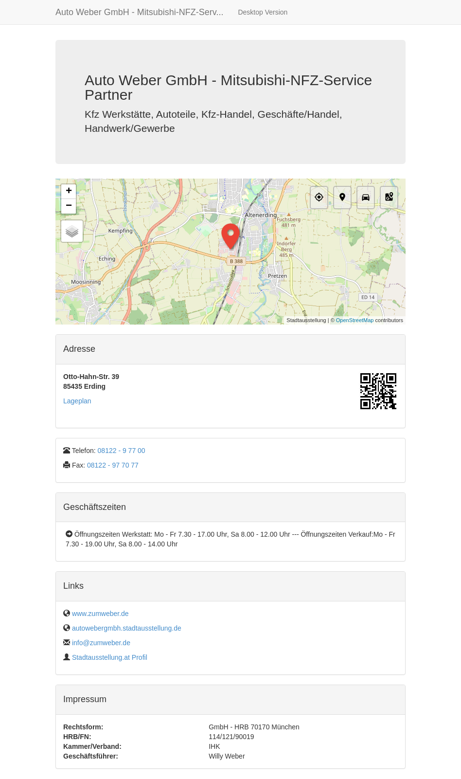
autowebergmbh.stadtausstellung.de (126, 628)
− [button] (69, 206)
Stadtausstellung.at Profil (109, 657)
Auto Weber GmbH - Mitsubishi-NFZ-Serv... (139, 12)
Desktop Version (262, 12)
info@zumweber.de (101, 643)
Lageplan (77, 401)
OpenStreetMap (355, 320)
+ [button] (69, 191)
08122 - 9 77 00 (121, 450)
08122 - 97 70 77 (113, 465)
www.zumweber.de (100, 613)
